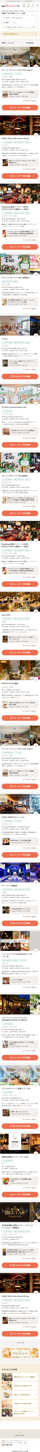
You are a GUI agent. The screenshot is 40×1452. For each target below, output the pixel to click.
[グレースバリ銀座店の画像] (20, 873)
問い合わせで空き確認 (20, 376)
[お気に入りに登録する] (36, 66)
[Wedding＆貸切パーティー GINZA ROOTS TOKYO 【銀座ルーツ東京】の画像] (20, 194)
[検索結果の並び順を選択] (31, 43)
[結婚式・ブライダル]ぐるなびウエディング (14, 1440)
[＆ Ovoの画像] (20, 326)
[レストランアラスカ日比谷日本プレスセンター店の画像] (20, 941)
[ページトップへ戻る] (20, 1434)
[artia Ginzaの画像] (20, 602)
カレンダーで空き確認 (20, 107)
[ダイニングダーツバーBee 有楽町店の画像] (20, 265)
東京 (25, 1443)
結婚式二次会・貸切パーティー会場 (12, 1443)
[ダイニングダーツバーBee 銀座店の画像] (20, 463)
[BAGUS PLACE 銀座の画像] (20, 670)
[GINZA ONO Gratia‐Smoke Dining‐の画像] (20, 125)
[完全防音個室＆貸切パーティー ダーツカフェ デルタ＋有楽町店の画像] (20, 1212)
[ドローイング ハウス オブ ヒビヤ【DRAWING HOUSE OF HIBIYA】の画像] (20, 1004)
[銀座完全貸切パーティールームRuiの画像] (20, 1144)
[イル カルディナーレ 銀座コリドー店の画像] (20, 1075)
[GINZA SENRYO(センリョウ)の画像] (20, 804)
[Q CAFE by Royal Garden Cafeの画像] (20, 394)
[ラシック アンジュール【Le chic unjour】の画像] (20, 57)
